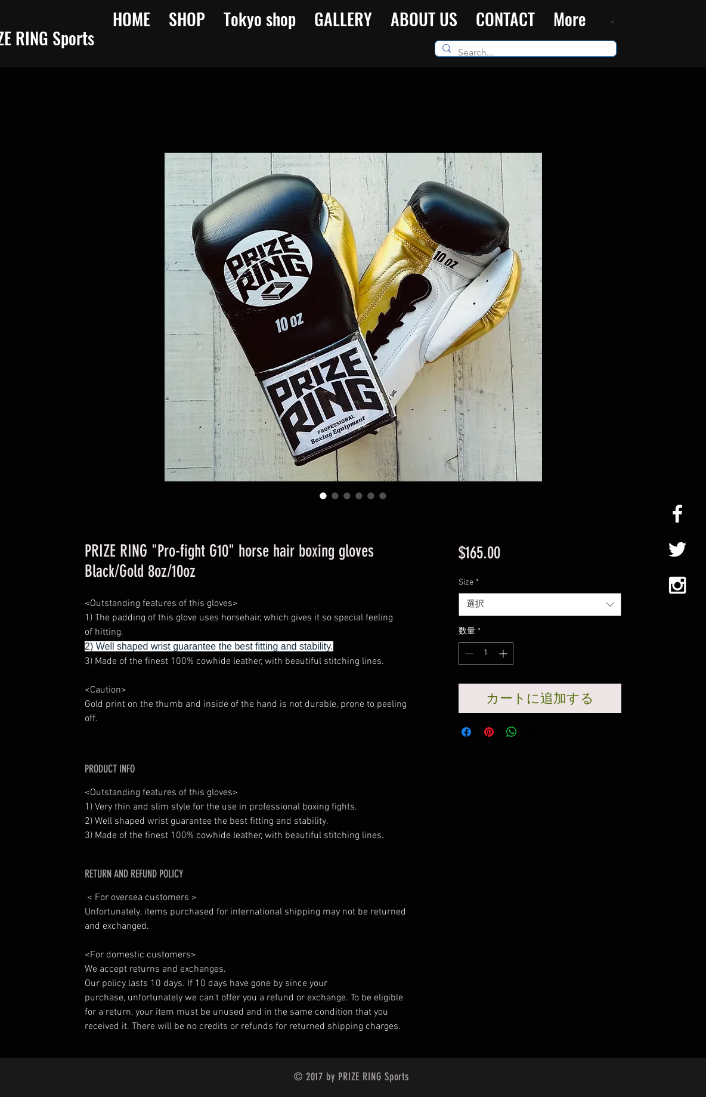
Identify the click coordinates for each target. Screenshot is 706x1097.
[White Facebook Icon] (677, 514)
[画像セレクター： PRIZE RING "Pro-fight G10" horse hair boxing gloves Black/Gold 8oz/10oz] (323, 496)
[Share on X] (534, 732)
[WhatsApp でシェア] (511, 732)
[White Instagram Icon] (677, 585)
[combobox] (540, 604)
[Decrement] (467, 653)
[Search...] (524, 52)
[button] (614, 21)
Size (469, 582)
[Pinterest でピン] (489, 732)
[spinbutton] (486, 653)
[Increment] (504, 653)
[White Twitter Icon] (677, 549)
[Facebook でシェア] (466, 732)
